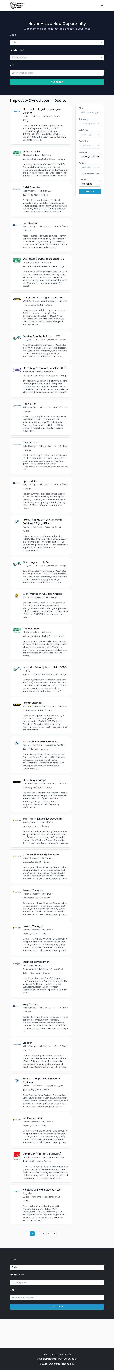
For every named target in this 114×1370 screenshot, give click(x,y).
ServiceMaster (30, 991)
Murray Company (31, 837)
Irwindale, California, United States (39, 159)
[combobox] (57, 42)
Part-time (36, 1224)
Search (90, 191)
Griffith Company (31, 1184)
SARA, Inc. (27, 345)
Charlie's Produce (31, 155)
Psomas (27, 538)
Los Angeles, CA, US (34, 310)
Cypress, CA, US (30, 955)
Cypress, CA (52, 345)
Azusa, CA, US (57, 991)
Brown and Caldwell (32, 378)
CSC (25, 609)
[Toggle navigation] (101, 5)
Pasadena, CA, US (51, 116)
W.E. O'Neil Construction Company (39, 306)
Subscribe (57, 81)
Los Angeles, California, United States (40, 381)
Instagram (51, 1358)
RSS (45, 1354)
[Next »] (54, 1261)
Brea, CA (58, 1184)
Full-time (36, 116)
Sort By (82, 179)
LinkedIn (41, 1358)
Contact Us (65, 1354)
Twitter (62, 1358)
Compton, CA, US (31, 841)
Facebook (71, 1358)
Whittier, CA (45, 194)
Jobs (52, 1354)
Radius (82, 163)
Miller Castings (30, 194)
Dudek (26, 116)
